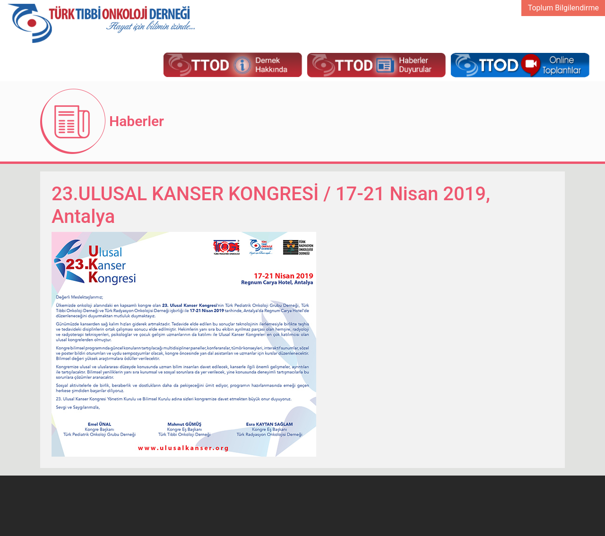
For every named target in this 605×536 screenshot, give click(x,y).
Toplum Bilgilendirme (563, 7)
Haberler (136, 121)
